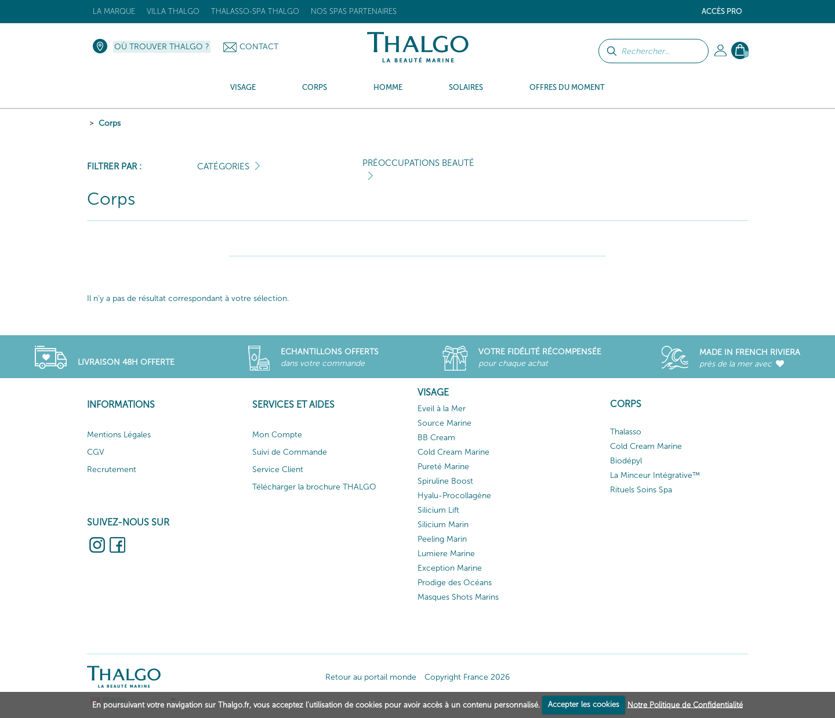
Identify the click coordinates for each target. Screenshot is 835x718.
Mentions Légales (119, 435)
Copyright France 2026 (467, 677)
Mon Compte (277, 435)
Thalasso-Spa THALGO (255, 11)
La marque (114, 11)
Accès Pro (722, 11)
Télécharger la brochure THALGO (314, 487)
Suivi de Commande (289, 452)
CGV (95, 452)
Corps (110, 123)
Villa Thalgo (173, 11)
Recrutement (111, 469)
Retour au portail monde (370, 677)
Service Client (277, 469)
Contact (258, 47)
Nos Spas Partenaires (354, 11)
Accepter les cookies (583, 704)
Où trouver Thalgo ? (161, 47)
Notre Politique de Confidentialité (685, 704)
